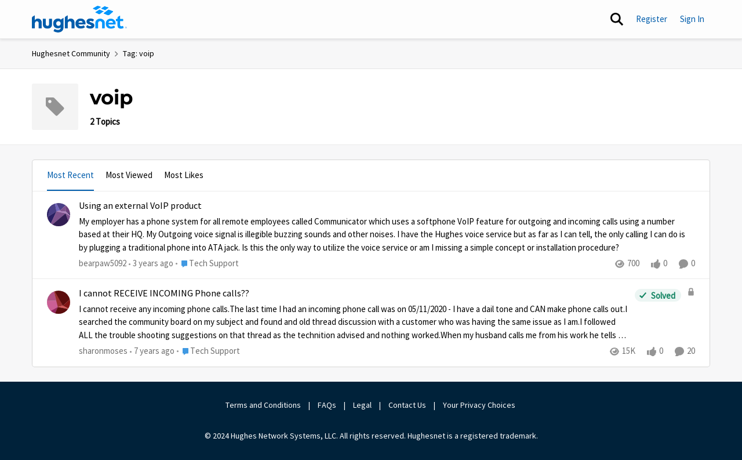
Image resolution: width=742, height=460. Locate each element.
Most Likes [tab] (183, 174)
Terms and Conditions (263, 405)
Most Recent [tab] (70, 174)
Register (651, 18)
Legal (362, 405)
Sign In (692, 18)
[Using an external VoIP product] (387, 234)
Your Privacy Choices (480, 405)
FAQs (327, 405)
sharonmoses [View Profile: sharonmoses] (103, 351)
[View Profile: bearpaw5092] (58, 214)
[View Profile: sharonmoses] (58, 302)
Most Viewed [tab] (129, 174)
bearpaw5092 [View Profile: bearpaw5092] (102, 263)
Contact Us (407, 405)
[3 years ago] (151, 263)
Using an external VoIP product (140, 206)
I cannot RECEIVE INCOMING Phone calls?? (164, 293)
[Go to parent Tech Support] (207, 263)
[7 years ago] (152, 351)
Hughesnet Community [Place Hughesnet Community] (71, 53)
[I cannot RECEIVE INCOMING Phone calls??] (354, 322)
